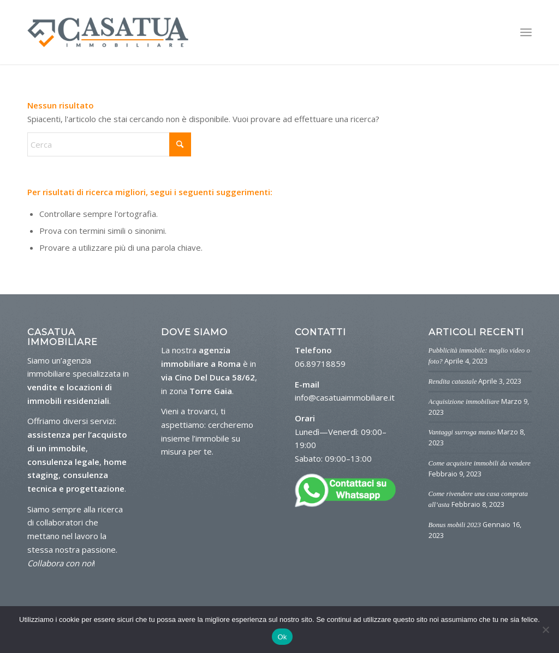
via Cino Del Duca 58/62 (208, 377)
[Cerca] (109, 144)
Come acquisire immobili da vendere (480, 463)
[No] (545, 629)
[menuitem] (526, 32)
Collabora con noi (60, 563)
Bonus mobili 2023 (455, 525)
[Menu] (526, 32)
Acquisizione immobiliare (464, 402)
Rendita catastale (453, 381)
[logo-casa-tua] (107, 32)
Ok (282, 637)
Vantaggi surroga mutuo (462, 432)
